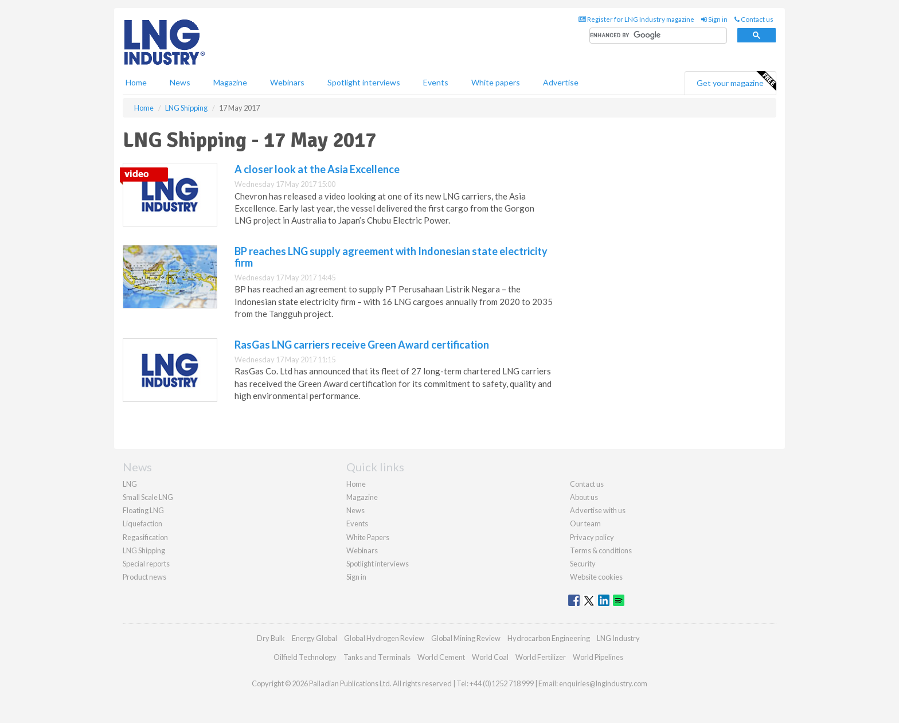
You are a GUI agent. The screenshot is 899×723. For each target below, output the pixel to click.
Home (136, 82)
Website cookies (596, 576)
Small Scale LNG (148, 497)
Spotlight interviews (363, 82)
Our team (585, 523)
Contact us (753, 19)
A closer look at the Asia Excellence (317, 169)
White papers (495, 82)
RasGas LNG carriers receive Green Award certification (361, 344)
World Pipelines (598, 657)
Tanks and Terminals (377, 657)
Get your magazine (736, 81)
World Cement (441, 657)
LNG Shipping (144, 550)
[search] (658, 36)
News (355, 510)
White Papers (367, 537)
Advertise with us (598, 510)
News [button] (180, 82)
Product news (144, 576)
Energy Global (314, 638)
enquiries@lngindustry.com (603, 683)
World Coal (490, 657)
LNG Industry (618, 638)
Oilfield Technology (305, 657)
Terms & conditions (601, 550)
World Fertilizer (540, 657)
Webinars (287, 82)
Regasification (145, 537)
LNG (130, 483)
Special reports (146, 563)
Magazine (230, 82)
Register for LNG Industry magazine (636, 19)
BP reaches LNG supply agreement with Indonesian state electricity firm (391, 257)
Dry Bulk (271, 638)
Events (435, 82)
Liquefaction (142, 523)
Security (583, 563)
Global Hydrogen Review (384, 638)
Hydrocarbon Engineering (548, 638)
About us (584, 497)
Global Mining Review (466, 638)
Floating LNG (143, 510)
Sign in (714, 19)
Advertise (561, 82)
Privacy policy (592, 537)
